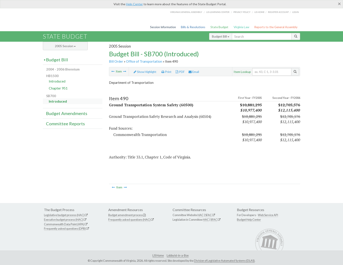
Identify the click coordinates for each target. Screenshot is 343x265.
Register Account (278, 12)
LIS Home (158, 255)
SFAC (208, 215)
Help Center (134, 4)
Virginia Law (241, 27)
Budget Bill (220, 36)
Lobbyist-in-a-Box (178, 255)
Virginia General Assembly (186, 12)
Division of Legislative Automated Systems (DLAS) (224, 260)
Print (166, 72)
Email (194, 72)
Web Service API (268, 215)
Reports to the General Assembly (276, 27)
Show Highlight (145, 72)
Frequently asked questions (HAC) (129, 219)
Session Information (163, 27)
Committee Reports (65, 123)
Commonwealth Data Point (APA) (64, 224)
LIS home (259, 12)
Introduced (57, 81)
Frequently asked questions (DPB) (65, 228)
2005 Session (65, 46)
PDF (180, 72)
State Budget (219, 27)
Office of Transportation (144, 61)
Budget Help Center (249, 219)
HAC (200, 215)
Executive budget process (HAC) (63, 219)
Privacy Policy (241, 12)
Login (295, 12)
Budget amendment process (125, 215)
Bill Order (116, 61)
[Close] (339, 4)
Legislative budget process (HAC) (64, 215)
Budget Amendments (66, 113)
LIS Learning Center (217, 12)
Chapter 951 (58, 88)
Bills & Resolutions (193, 27)
